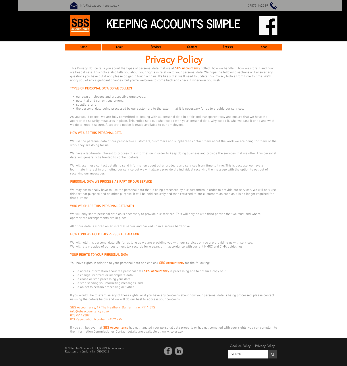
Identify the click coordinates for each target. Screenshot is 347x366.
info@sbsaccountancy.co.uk (99, 6)
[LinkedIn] (179, 351)
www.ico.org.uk (172, 332)
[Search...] (245, 354)
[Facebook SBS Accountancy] (168, 351)
